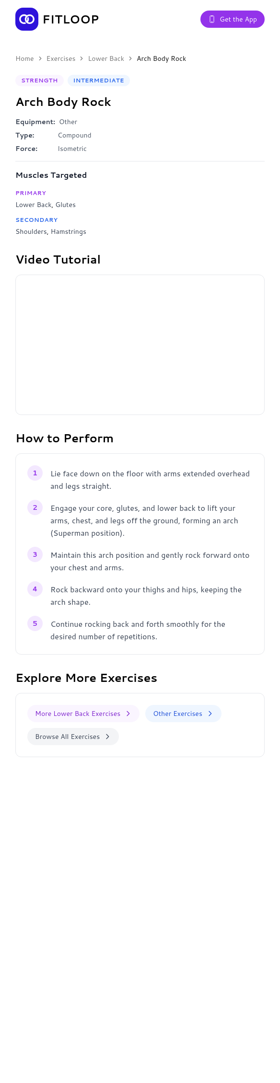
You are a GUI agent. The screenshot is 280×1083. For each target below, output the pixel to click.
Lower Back (106, 58)
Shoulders (31, 231)
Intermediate (98, 80)
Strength (39, 80)
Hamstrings (68, 231)
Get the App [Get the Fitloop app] (232, 19)
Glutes (65, 204)
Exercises (61, 58)
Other (68, 122)
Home (24, 58)
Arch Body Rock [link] (161, 58)
